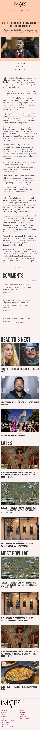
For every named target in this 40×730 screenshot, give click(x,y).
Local (22, 10)
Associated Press (21, 63)
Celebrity (13, 10)
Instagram (3, 717)
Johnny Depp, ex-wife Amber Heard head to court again (20, 370)
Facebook (3, 713)
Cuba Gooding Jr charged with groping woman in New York (20, 403)
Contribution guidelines (7, 727)
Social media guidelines (7, 721)
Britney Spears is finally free (13, 435)
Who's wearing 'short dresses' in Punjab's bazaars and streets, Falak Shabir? (17, 544)
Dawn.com (22, 711)
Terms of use (4, 725)
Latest (28, 281)
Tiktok (2, 719)
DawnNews (23, 717)
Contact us (4, 711)
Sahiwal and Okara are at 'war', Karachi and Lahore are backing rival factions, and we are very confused (19, 510)
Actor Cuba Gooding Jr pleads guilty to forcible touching (20, 24)
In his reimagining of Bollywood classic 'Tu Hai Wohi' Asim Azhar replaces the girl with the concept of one (19, 474)
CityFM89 (22, 713)
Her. (28, 11)
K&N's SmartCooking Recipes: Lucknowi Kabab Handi (19, 688)
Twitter (3, 715)
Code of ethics (5, 723)
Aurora (22, 715)
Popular (34, 281)
